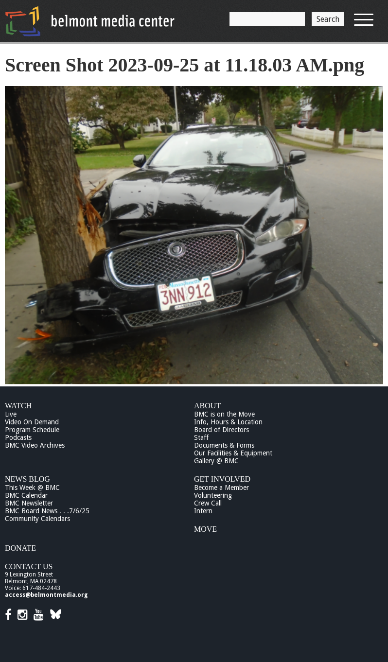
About (207, 405)
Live (11, 414)
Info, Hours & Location (228, 422)
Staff (201, 437)
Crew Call (208, 503)
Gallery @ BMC (216, 461)
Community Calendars (37, 519)
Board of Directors (221, 430)
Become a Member (221, 487)
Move (205, 529)
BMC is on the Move (224, 414)
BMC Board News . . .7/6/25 (47, 511)
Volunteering (213, 495)
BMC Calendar (26, 495)
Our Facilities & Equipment (233, 453)
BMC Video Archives (35, 445)
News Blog (27, 479)
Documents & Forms (224, 445)
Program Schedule (32, 430)
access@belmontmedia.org (46, 595)
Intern (203, 511)
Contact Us (29, 566)
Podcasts (18, 437)
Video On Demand (32, 422)
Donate (20, 548)
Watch (18, 405)
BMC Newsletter (29, 503)
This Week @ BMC (32, 487)
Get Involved (222, 479)
